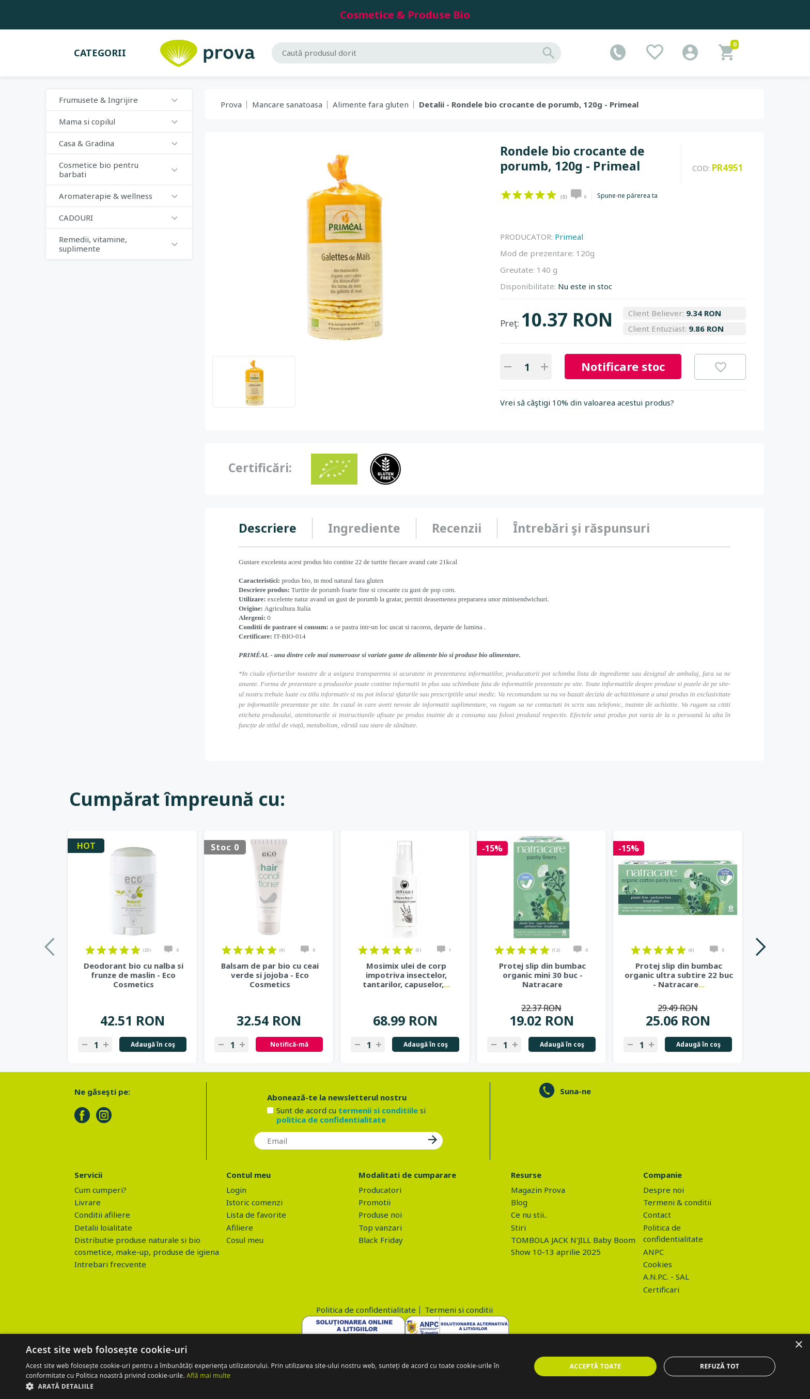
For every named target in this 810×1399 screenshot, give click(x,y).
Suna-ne (575, 1091)
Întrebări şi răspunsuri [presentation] (581, 528)
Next (760, 946)
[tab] (276, 528)
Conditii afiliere (102, 1214)
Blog (519, 1202)
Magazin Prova (538, 1190)
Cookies (657, 1264)
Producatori (380, 1190)
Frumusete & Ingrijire (98, 100)
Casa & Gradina (86, 143)
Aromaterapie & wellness (105, 196)
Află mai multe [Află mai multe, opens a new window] (208, 1375)
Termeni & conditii (677, 1202)
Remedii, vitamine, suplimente (93, 244)
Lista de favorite (256, 1214)
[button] (271, 1386)
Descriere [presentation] (268, 528)
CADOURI (76, 217)
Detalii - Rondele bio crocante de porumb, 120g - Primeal (528, 104)
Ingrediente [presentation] (364, 528)
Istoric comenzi (254, 1202)
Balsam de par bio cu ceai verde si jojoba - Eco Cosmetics (270, 975)
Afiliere (239, 1227)
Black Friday (381, 1240)
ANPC (653, 1252)
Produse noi (380, 1214)
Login (236, 1190)
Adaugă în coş (153, 1044)
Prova (231, 104)
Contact (657, 1214)
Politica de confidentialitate (366, 1309)
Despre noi (663, 1190)
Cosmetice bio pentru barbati (98, 169)
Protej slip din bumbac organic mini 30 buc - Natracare (542, 975)
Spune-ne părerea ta (627, 195)
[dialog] (405, 1366)
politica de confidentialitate (331, 1119)
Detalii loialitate (103, 1227)
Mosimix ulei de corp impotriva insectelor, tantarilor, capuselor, (406, 975)
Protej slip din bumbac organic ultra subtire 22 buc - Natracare (679, 975)
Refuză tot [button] (719, 1366)
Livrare (87, 1202)
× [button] (798, 1345)
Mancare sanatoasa (287, 104)
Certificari (661, 1289)
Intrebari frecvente (110, 1264)
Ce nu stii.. (529, 1214)
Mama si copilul (87, 121)
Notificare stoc (623, 366)
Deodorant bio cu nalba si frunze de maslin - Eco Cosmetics (133, 975)
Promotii (375, 1202)
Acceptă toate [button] (595, 1366)
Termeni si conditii (459, 1309)
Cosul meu (244, 1240)
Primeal (569, 236)
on (506, 194)
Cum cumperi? (100, 1190)
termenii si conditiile (378, 1110)
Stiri (518, 1227)
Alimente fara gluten (371, 104)
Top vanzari (380, 1227)
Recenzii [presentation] (456, 528)
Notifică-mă (289, 1044)
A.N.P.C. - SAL (666, 1276)
